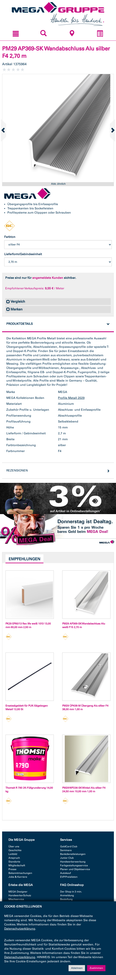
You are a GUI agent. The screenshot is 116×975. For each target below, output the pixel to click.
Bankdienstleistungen (72, 854)
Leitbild (12, 854)
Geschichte (15, 850)
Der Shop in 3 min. (71, 891)
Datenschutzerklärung (19, 929)
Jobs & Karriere (17, 876)
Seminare (66, 850)
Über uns (13, 846)
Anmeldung (67, 895)
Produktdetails (19, 324)
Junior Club (67, 857)
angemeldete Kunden (47, 278)
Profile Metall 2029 (71, 398)
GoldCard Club (68, 846)
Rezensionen (17, 470)
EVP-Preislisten (68, 876)
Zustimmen (96, 968)
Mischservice (16, 899)
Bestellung (66, 899)
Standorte (14, 861)
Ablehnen (76, 968)
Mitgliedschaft (16, 865)
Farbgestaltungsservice (74, 865)
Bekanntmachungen (20, 873)
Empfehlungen (24, 559)
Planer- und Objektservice (75, 869)
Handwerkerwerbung (72, 861)
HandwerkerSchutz (19, 895)
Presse (12, 869)
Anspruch (14, 857)
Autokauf (65, 873)
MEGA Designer (17, 891)
